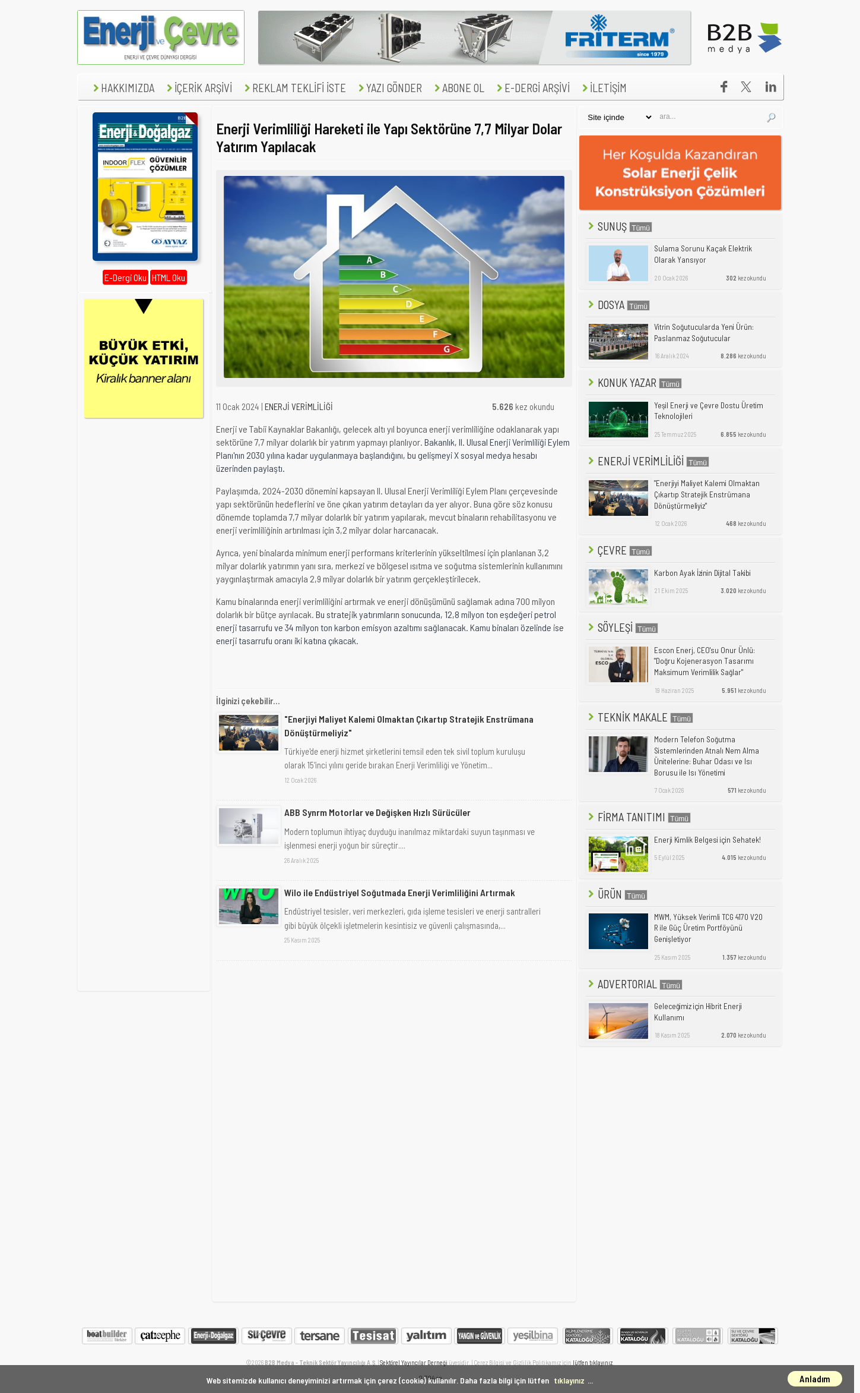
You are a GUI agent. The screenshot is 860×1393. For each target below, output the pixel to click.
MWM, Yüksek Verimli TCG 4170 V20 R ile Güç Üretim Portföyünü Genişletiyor (708, 928)
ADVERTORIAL (634, 984)
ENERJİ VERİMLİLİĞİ (299, 406)
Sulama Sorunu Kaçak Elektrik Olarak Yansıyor (703, 254)
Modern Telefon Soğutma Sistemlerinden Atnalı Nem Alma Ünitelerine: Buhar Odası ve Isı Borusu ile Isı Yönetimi (706, 756)
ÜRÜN (617, 894)
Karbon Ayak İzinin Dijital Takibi (702, 573)
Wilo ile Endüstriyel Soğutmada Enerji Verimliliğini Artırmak (399, 892)
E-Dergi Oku (125, 277)
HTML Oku (168, 277)
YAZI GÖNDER (389, 87)
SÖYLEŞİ (622, 627)
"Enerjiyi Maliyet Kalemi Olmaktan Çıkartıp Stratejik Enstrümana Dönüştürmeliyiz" (409, 725)
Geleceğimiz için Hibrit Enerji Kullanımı (698, 1011)
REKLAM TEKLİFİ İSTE (294, 87)
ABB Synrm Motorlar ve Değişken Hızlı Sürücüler (377, 812)
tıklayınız (569, 1380)
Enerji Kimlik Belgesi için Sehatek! (707, 839)
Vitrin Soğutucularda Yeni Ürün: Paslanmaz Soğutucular (704, 332)
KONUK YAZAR (634, 382)
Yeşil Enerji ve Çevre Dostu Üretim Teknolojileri (708, 411)
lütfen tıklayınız (593, 1362)
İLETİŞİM (603, 87)
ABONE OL (457, 87)
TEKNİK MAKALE (639, 717)
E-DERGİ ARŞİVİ (532, 87)
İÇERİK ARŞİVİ (198, 87)
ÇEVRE (619, 550)
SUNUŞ (619, 226)
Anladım (814, 1378)
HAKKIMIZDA (122, 87)
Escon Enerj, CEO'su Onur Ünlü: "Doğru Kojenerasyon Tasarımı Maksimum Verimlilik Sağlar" (704, 661)
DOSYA (618, 304)
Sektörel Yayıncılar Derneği (414, 1362)
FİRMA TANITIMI (638, 817)
